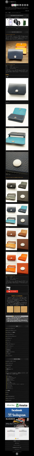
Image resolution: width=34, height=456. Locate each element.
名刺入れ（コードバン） (11, 380)
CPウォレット (8, 340)
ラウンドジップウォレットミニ (11, 330)
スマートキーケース (9, 363)
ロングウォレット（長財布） (11, 332)
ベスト (7, 394)
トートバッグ (8, 367)
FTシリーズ (8, 342)
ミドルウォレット (9, 338)
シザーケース (9, 387)
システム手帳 (9, 382)
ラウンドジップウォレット (10, 328)
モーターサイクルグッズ (10, 396)
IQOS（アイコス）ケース (10, 398)
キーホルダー (8, 353)
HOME (6, 12)
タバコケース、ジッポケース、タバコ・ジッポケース (15, 384)
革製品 (9, 12)
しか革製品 (8, 390)
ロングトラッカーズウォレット (11, 336)
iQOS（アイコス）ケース (11, 383)
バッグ (7, 392)
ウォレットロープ (9, 355)
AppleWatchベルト (9, 365)
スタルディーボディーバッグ (11, 361)
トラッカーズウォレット (10, 334)
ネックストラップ (10, 388)
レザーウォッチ (8, 400)
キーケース (9, 381)
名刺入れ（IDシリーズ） (11, 378)
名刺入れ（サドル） (10, 379)
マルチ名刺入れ (9, 376)
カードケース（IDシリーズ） (16, 12)
